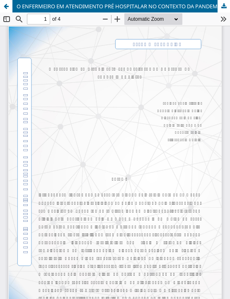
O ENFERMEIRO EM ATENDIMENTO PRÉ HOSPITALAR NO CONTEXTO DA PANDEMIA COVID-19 (123, 6)
